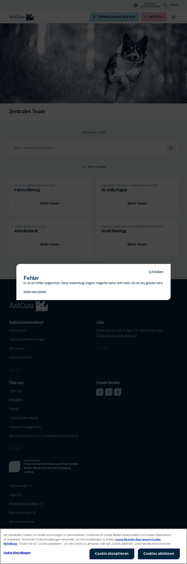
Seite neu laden (35, 292)
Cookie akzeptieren (112, 553)
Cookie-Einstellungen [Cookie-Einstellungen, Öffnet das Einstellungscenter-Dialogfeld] (17, 552)
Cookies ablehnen (159, 553)
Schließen (156, 272)
